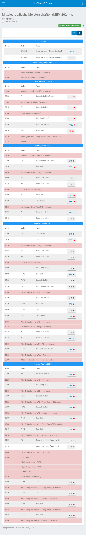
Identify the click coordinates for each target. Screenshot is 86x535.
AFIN (70, 287)
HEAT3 (71, 251)
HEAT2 (71, 184)
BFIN (70, 161)
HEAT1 (71, 178)
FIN (70, 131)
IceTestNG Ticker (43, 3)
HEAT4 (71, 257)
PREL (71, 97)
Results (71, 52)
